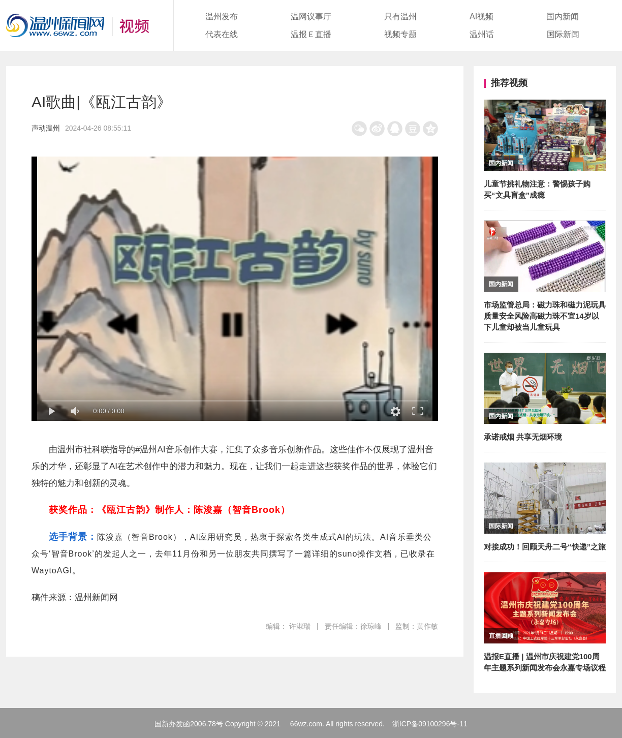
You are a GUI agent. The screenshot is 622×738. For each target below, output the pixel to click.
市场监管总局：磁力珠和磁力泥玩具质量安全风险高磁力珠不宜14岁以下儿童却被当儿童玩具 (545, 315)
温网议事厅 (311, 16)
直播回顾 (501, 635)
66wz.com (306, 724)
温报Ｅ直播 (311, 34)
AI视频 (481, 16)
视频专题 (400, 34)
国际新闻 (563, 34)
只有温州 (400, 16)
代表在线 (221, 34)
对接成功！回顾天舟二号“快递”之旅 (545, 546)
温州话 (482, 34)
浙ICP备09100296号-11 (430, 724)
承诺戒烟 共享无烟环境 (523, 437)
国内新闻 (562, 16)
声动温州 (46, 128)
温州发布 (221, 16)
